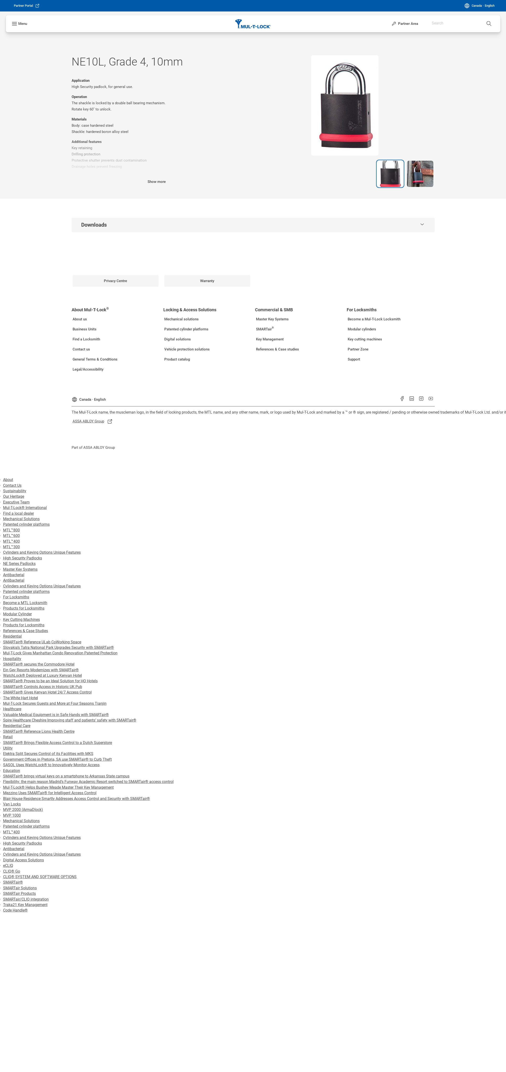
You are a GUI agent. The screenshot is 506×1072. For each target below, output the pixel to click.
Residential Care (16, 725)
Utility (8, 748)
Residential (12, 636)
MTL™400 (11, 541)
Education (11, 770)
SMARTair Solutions (20, 888)
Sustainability (14, 491)
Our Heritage (13, 496)
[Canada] (479, 6)
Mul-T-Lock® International (25, 507)
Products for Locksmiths (23, 608)
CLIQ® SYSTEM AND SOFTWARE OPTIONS (40, 877)
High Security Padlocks (22, 558)
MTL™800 (11, 530)
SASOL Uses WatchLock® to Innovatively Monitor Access (51, 765)
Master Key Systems (20, 569)
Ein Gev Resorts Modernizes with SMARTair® (41, 670)
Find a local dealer (18, 513)
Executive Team (16, 502)
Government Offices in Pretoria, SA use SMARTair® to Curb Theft (57, 759)
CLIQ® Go (11, 871)
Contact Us (12, 485)
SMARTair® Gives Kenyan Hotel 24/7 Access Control (47, 692)
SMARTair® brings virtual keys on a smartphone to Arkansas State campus (66, 776)
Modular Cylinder (17, 614)
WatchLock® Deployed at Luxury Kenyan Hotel (42, 675)
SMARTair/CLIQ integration (26, 899)
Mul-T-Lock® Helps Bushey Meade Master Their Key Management (58, 787)
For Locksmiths (16, 597)
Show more (157, 182)
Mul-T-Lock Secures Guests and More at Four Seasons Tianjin (55, 703)
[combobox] (480, 21)
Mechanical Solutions (21, 519)
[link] (27, 5)
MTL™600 (11, 535)
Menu (22, 24)
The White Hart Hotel (20, 698)
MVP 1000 (12, 815)
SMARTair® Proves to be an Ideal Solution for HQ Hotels (50, 681)
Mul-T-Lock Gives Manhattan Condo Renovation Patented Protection (60, 653)
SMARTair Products (19, 893)
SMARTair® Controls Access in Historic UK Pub (42, 686)
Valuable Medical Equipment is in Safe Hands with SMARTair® (56, 714)
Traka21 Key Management (25, 904)
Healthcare (12, 709)
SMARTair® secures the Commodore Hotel (39, 664)
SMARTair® (13, 882)
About (8, 479)
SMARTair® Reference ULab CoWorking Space (42, 642)
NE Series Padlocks (19, 563)
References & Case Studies (25, 631)
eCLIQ (8, 865)
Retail (8, 737)
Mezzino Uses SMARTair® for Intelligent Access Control (49, 793)
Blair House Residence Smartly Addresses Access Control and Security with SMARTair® (76, 798)
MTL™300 (11, 547)
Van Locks (12, 804)
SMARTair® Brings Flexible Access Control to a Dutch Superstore (57, 742)
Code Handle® (15, 910)
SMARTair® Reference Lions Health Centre (39, 731)
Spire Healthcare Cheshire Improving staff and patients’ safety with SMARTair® (69, 720)
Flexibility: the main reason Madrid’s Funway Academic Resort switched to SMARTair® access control (88, 781)
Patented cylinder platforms (26, 524)
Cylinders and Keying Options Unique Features (42, 552)
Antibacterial (13, 575)
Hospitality (12, 658)
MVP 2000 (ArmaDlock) (23, 809)
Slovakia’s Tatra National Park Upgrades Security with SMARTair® (58, 647)
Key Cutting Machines (21, 619)
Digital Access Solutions (23, 860)
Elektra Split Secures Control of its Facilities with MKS (48, 753)
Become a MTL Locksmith (25, 603)
